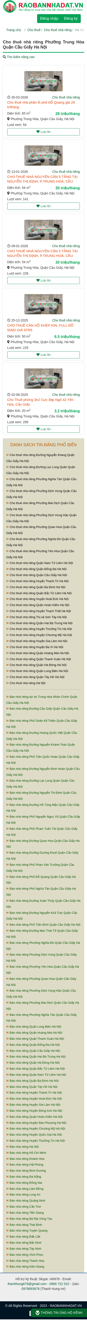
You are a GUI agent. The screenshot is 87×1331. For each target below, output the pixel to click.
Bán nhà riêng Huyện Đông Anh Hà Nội (34, 1110)
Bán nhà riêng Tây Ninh (23, 1248)
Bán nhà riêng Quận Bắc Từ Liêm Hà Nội (35, 1068)
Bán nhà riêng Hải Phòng (24, 1164)
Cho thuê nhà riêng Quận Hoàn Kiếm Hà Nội (37, 605)
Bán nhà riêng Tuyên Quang (26, 1230)
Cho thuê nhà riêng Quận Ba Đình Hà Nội (35, 587)
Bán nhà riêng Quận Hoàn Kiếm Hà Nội (34, 1116)
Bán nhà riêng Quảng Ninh (25, 1200)
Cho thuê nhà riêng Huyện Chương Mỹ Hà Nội (39, 635)
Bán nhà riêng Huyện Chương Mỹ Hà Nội (35, 1128)
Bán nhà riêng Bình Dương (26, 1170)
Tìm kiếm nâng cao (19, 57)
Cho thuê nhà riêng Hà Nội (25, 683)
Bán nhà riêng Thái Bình (24, 1224)
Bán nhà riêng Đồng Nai (24, 1182)
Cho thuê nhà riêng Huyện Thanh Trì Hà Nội (37, 581)
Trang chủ (13, 30)
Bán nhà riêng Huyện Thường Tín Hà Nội (35, 1140)
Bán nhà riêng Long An (23, 1194)
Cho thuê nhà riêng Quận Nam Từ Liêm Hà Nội (39, 563)
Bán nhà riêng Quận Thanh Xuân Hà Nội (35, 1038)
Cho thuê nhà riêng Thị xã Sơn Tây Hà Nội (36, 617)
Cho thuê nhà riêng (57, 30)
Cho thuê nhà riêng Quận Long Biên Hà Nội (37, 671)
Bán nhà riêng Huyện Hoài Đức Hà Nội (34, 1098)
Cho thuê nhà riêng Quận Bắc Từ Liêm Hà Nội (39, 593)
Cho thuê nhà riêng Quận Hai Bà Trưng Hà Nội (39, 623)
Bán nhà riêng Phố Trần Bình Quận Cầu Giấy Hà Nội (43, 924)
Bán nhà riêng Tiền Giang (25, 1212)
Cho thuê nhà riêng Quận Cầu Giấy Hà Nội (36, 575)
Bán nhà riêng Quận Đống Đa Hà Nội (33, 1044)
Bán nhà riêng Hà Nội (22, 1146)
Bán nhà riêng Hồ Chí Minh (26, 1152)
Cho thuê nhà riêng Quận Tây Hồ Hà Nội (35, 677)
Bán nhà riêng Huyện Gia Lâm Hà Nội (33, 1104)
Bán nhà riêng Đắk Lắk (23, 1236)
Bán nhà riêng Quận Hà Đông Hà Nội (33, 1062)
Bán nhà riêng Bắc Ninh (24, 1242)
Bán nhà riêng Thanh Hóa (25, 1260)
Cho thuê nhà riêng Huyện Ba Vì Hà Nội (34, 647)
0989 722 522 (59, 1284)
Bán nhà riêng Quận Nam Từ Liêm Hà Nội (36, 1074)
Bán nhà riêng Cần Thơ (23, 1206)
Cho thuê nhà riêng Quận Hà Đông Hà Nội (36, 665)
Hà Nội (80, 30)
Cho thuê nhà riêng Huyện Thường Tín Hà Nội (39, 629)
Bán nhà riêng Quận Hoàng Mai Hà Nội (34, 1032)
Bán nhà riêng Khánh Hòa (25, 1159)
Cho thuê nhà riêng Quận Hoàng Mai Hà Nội (37, 653)
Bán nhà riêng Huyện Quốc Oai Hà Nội (34, 1134)
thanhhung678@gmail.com (27, 1284)
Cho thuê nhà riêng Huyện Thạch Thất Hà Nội (38, 611)
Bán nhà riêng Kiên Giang (25, 1266)
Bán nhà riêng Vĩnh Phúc (24, 1254)
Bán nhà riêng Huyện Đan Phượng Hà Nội (36, 1122)
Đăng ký (71, 18)
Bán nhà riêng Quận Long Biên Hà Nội (33, 1026)
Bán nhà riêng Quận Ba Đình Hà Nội (32, 1080)
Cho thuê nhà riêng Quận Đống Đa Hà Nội (36, 569)
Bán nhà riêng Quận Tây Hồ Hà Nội (32, 1086)
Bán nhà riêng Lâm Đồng (24, 1188)
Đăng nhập (49, 18)
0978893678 (31, 1289)
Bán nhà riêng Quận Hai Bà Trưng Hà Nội (36, 1056)
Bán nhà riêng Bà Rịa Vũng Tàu (29, 1218)
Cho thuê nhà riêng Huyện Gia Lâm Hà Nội (36, 641)
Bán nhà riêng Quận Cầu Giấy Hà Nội (33, 1050)
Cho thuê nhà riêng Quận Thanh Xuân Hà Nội (38, 659)
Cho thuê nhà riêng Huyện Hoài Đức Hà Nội (37, 599)
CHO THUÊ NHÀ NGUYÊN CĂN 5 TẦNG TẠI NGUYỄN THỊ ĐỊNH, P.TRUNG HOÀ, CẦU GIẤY (42, 181)
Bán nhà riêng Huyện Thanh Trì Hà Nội (34, 1092)
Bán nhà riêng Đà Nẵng (23, 1176)
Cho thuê (34, 30)
